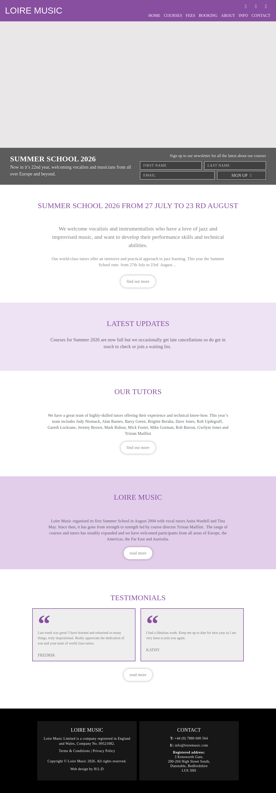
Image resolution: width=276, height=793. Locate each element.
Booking (208, 15)
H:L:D (99, 769)
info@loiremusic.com (191, 745)
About (228, 15)
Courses (173, 15)
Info (243, 15)
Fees (190, 15)
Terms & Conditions (74, 751)
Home (154, 15)
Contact (261, 15)
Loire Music (33, 10)
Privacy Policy (104, 751)
